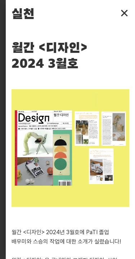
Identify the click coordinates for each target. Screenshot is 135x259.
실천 (23, 14)
